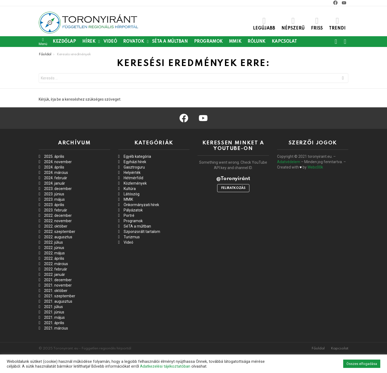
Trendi (337, 23)
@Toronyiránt (233, 178)
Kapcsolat (284, 41)
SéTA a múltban (170, 41)
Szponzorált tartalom (142, 231)
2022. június (54, 248)
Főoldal (318, 348)
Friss (317, 23)
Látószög (131, 194)
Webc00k (315, 167)
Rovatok (133, 41)
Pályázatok (133, 210)
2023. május (54, 199)
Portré (129, 215)
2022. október (55, 226)
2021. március (56, 328)
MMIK (235, 41)
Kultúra (130, 188)
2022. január (54, 274)
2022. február (55, 269)
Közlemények (135, 183)
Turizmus (132, 237)
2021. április (54, 323)
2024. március (56, 172)
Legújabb (264, 23)
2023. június (54, 194)
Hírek (89, 41)
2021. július (53, 307)
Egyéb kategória (137, 156)
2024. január (54, 183)
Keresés (343, 78)
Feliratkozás (233, 188)
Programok (208, 41)
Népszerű (293, 23)
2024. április (54, 167)
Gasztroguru (134, 167)
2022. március (56, 264)
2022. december (58, 215)
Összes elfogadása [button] (361, 364)
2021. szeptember (59, 296)
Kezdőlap (64, 41)
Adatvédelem (288, 162)
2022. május (54, 253)
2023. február (55, 210)
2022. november (58, 221)
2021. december (58, 280)
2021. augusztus (58, 301)
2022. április (54, 258)
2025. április (54, 156)
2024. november (58, 162)
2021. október (55, 290)
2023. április (54, 205)
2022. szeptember (59, 231)
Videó (110, 41)
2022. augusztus (58, 237)
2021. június (54, 312)
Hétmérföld (133, 178)
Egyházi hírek (135, 162)
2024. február (55, 178)
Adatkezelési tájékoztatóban (165, 366)
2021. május (54, 317)
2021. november (58, 285)
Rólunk (256, 41)
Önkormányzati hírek (141, 205)
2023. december (58, 188)
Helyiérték (132, 172)
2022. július (53, 242)
